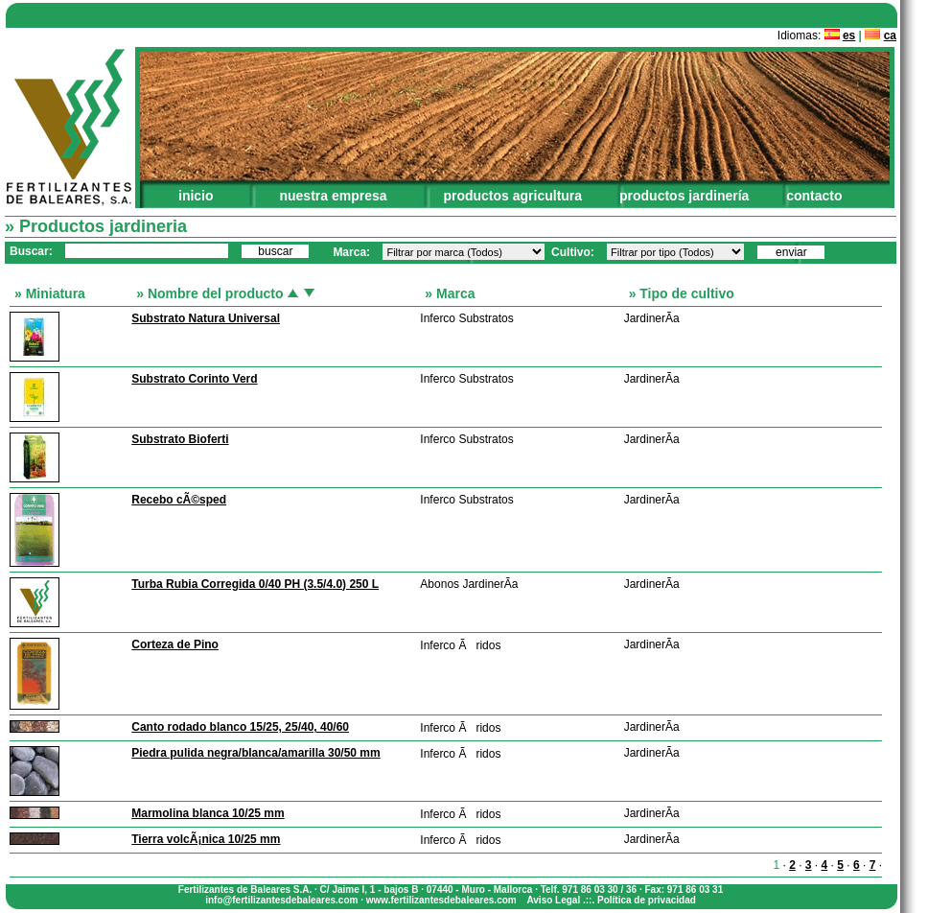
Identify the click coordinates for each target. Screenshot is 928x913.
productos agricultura (512, 195)
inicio (196, 195)
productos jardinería (684, 195)
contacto (814, 195)
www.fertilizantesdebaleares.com (441, 900)
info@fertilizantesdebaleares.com (281, 900)
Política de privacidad (646, 900)
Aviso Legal (553, 900)
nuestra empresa (332, 195)
